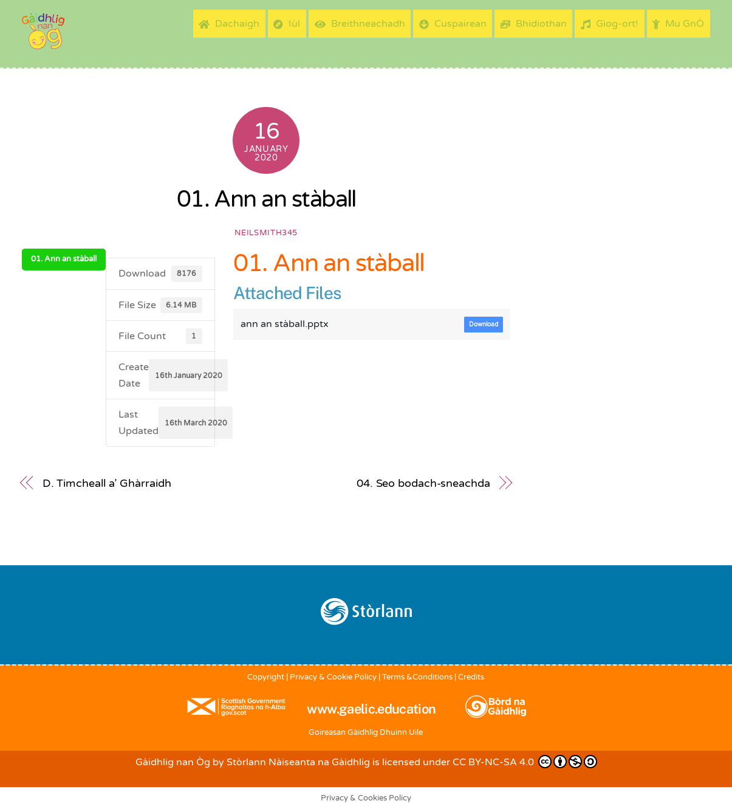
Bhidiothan (534, 24)
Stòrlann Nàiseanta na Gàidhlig (298, 762)
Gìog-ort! (609, 24)
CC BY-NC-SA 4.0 (525, 761)
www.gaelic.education (371, 709)
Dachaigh (229, 24)
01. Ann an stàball (266, 199)
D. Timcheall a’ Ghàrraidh (107, 483)
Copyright (265, 677)
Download (483, 324)
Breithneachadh (360, 24)
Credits (471, 677)
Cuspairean (453, 24)
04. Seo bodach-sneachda (423, 483)
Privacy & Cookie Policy (333, 677)
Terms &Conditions (417, 677)
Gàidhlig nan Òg (172, 762)
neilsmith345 (266, 233)
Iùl (286, 24)
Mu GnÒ (678, 24)
